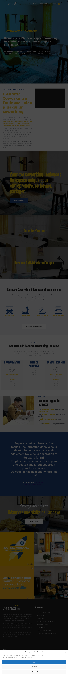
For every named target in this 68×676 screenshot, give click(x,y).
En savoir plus (34, 672)
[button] (65, 652)
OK (34, 662)
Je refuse (34, 667)
